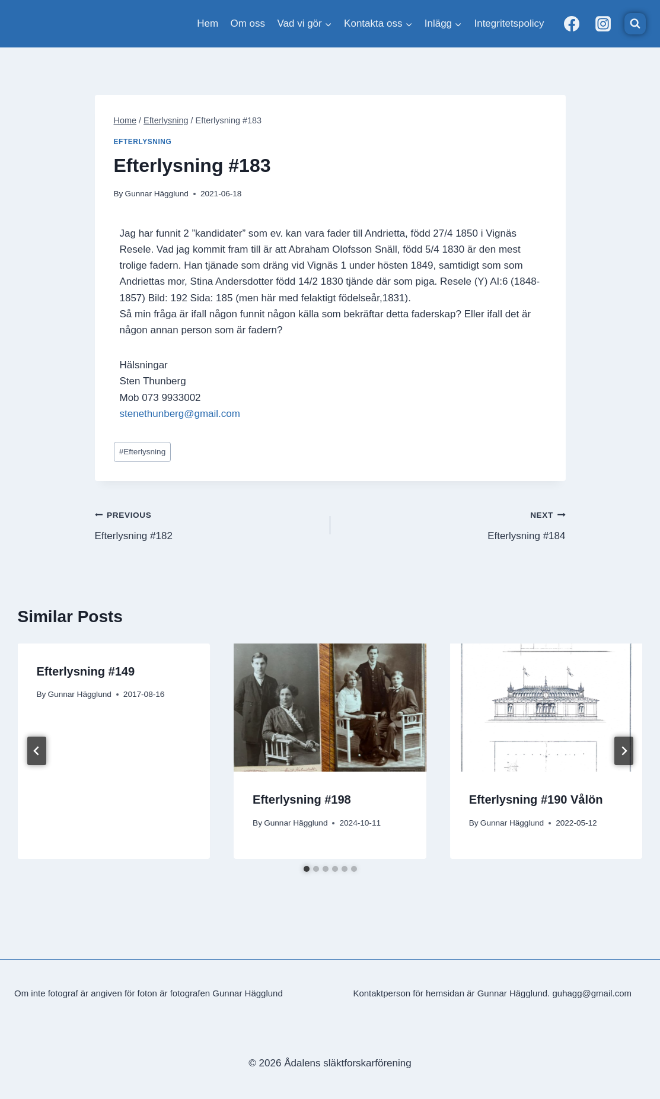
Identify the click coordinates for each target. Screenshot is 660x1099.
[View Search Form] (635, 23)
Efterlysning (143, 142)
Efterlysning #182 (207, 524)
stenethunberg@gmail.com (180, 413)
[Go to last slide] (36, 751)
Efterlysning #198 (302, 799)
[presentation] (330, 708)
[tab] (307, 869)
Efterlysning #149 (86, 671)
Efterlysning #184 (453, 524)
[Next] (623, 751)
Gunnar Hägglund (157, 193)
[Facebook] (571, 23)
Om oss (248, 23)
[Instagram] (603, 23)
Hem (207, 23)
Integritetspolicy (509, 23)
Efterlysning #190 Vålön (536, 799)
